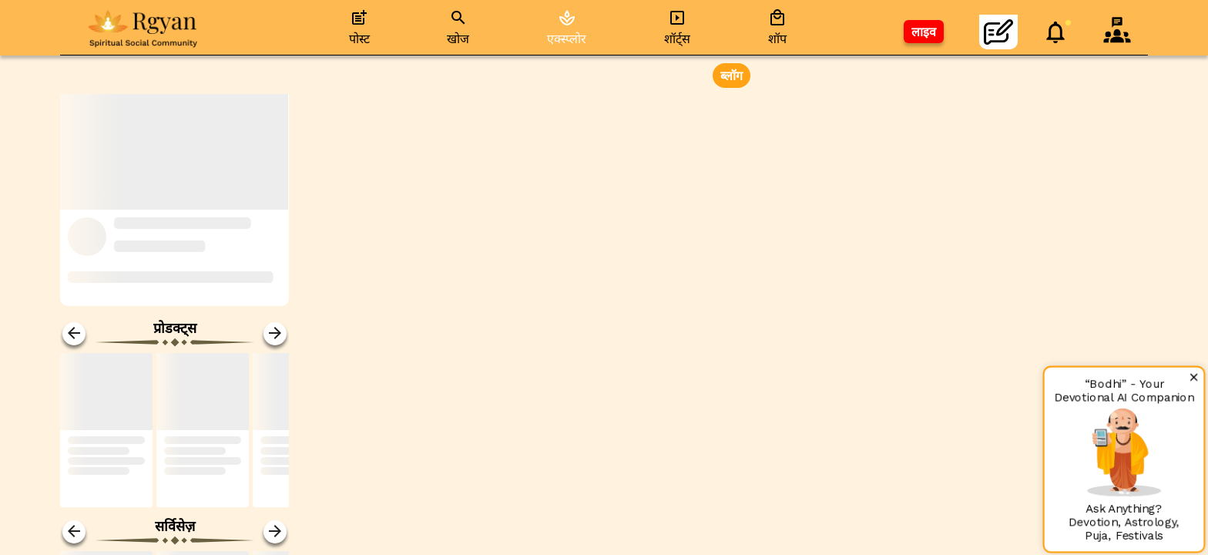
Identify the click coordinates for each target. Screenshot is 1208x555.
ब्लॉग (731, 76)
